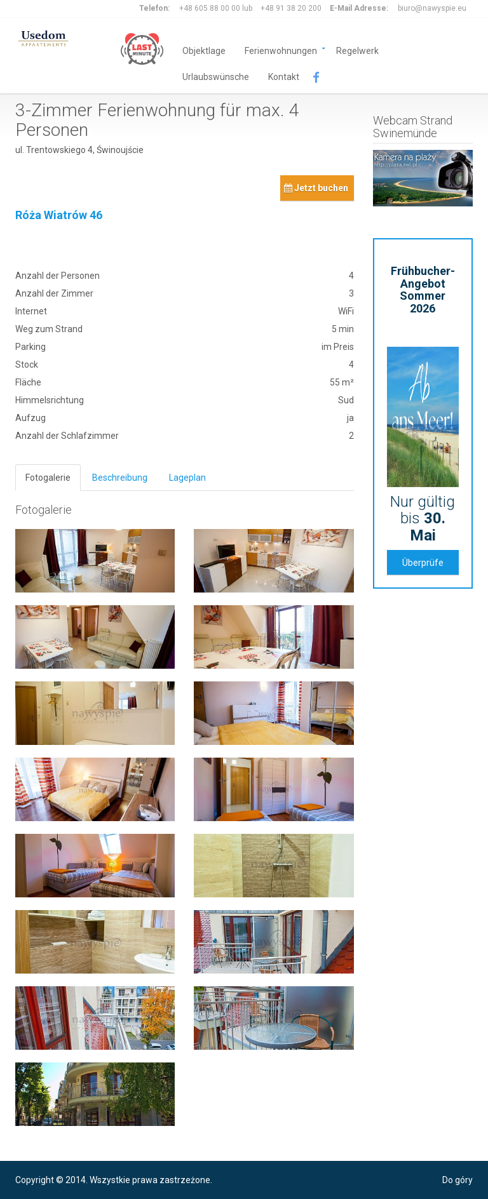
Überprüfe (423, 563)
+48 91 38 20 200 (291, 8)
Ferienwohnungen (281, 50)
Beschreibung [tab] (119, 477)
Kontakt (283, 76)
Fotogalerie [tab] (48, 477)
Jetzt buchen (316, 188)
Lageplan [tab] (187, 477)
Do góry (457, 1180)
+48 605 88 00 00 (209, 8)
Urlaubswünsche (215, 76)
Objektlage (204, 50)
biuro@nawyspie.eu (432, 8)
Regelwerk (357, 50)
